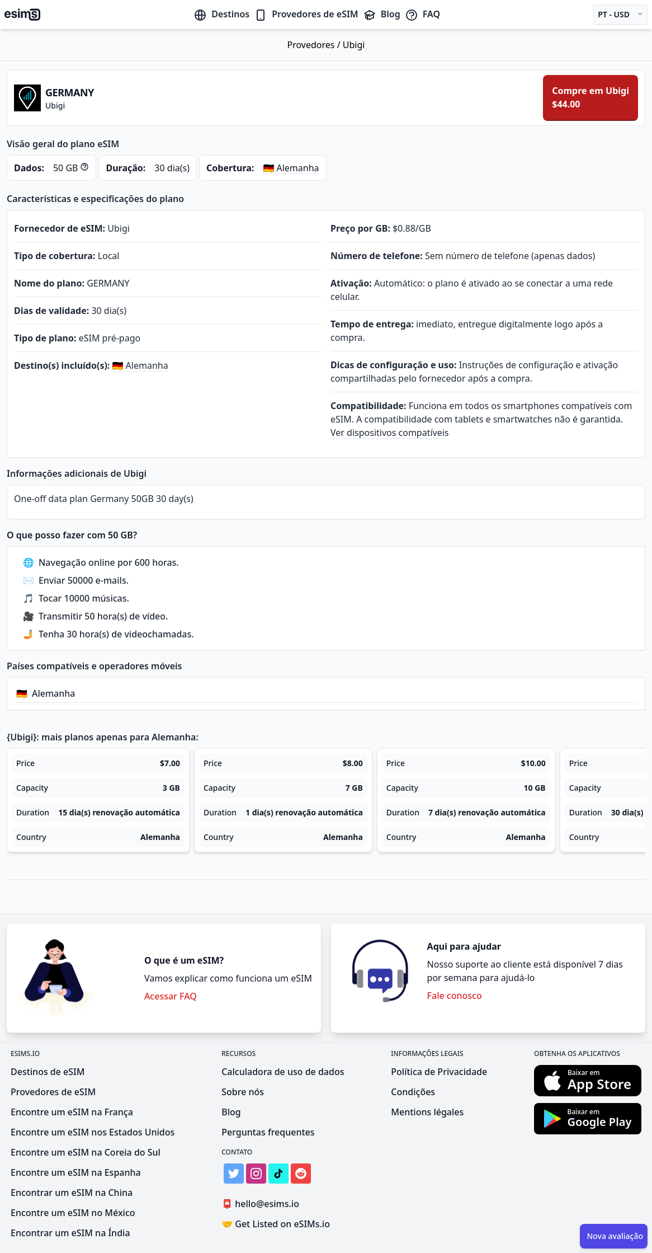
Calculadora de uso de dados (282, 1072)
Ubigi (354, 45)
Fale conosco (454, 995)
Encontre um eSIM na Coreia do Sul (85, 1152)
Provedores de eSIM (306, 14)
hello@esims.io (262, 1204)
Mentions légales (427, 1112)
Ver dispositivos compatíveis (389, 432)
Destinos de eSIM (47, 1072)
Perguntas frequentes (267, 1132)
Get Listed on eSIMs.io (275, 1224)
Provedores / (315, 45)
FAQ (422, 14)
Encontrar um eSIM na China (72, 1192)
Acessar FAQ (170, 996)
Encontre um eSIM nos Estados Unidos (92, 1132)
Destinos (221, 14)
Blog (381, 14)
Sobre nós (242, 1092)
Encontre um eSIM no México (73, 1213)
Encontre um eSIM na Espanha (76, 1172)
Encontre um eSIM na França (72, 1112)
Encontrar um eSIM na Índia (70, 1233)
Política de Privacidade (439, 1072)
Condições (413, 1092)
